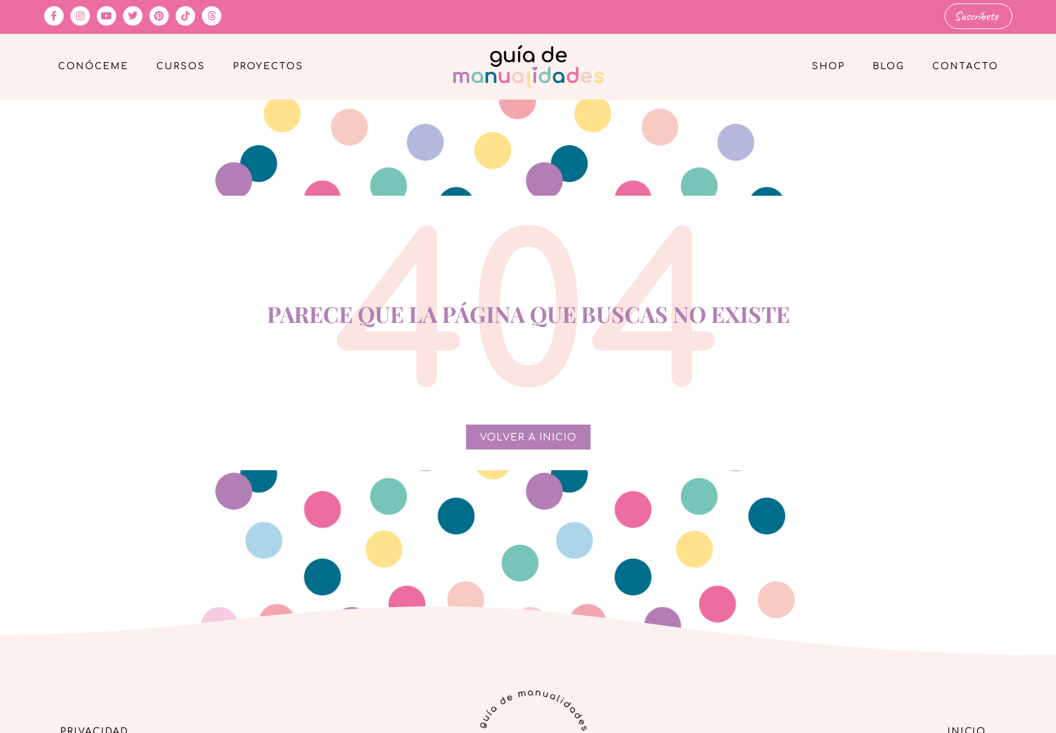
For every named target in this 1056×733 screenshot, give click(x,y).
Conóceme (93, 66)
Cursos (180, 66)
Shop (828, 66)
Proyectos (268, 66)
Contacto (965, 66)
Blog (889, 66)
